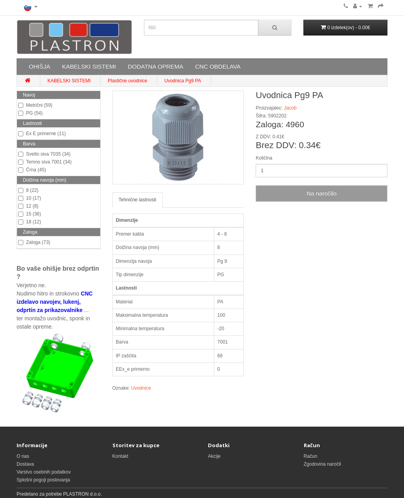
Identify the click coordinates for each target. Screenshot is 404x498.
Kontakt (120, 456)
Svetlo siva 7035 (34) (44, 154)
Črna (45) (32, 170)
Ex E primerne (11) (42, 133)
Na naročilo (322, 193)
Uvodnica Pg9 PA (182, 81)
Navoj (29, 95)
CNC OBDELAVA (217, 66)
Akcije (214, 456)
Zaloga (30, 232)
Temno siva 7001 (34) (44, 162)
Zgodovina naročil (322, 464)
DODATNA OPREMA (155, 66)
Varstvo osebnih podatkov (44, 472)
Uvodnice (141, 388)
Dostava (25, 464)
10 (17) (29, 198)
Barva (29, 144)
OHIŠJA (39, 66)
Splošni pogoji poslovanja (43, 480)
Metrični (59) (35, 105)
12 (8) (28, 206)
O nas (23, 456)
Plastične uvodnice (127, 81)
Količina (264, 158)
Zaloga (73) (34, 242)
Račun (311, 456)
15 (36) (29, 214)
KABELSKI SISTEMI (89, 66)
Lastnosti (32, 123)
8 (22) (28, 190)
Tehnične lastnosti (137, 200)
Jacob (290, 108)
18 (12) (29, 222)
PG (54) (30, 113)
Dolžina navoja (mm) (44, 180)
